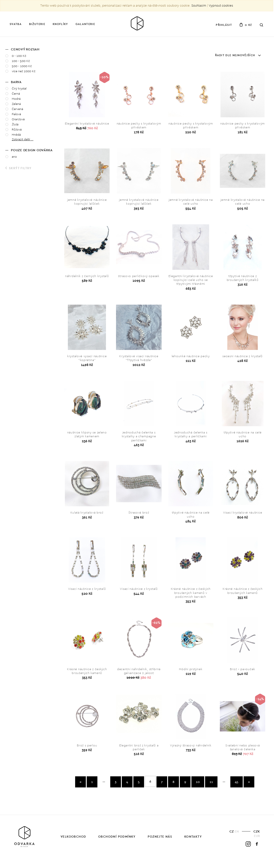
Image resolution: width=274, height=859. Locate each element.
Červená (17, 109)
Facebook (257, 844)
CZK (256, 831)
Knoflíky (60, 24)
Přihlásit (224, 24)
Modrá (16, 99)
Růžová (17, 129)
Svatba (16, 24)
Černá (16, 93)
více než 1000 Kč (24, 71)
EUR (257, 836)
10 (198, 782)
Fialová (16, 114)
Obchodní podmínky (117, 836)
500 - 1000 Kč (22, 66)
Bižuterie (37, 24)
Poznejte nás (160, 836)
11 (211, 782)
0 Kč (246, 24)
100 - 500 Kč (21, 61)
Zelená (16, 104)
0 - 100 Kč (19, 56)
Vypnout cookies (221, 5)
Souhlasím (198, 5)
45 (236, 782)
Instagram (248, 844)
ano (14, 157)
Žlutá (15, 124)
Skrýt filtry (18, 168)
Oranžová (18, 119)
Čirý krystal (19, 88)
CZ (231, 831)
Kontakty (193, 836)
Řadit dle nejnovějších (238, 55)
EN (237, 831)
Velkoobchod (73, 836)
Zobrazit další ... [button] (22, 139)
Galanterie (85, 24)
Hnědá (16, 135)
